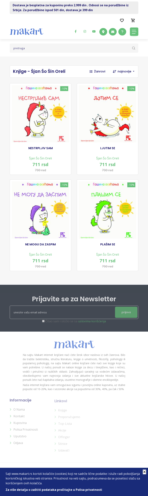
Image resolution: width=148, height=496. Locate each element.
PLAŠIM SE (107, 244)
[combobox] (128, 71)
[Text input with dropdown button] (74, 48)
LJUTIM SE (107, 148)
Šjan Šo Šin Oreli (40, 158)
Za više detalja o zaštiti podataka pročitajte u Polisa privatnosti (54, 490)
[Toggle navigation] (134, 31)
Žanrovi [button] (97, 71)
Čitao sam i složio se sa (75, 324)
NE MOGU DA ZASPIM (40, 244)
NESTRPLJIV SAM (40, 148)
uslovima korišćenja (92, 324)
